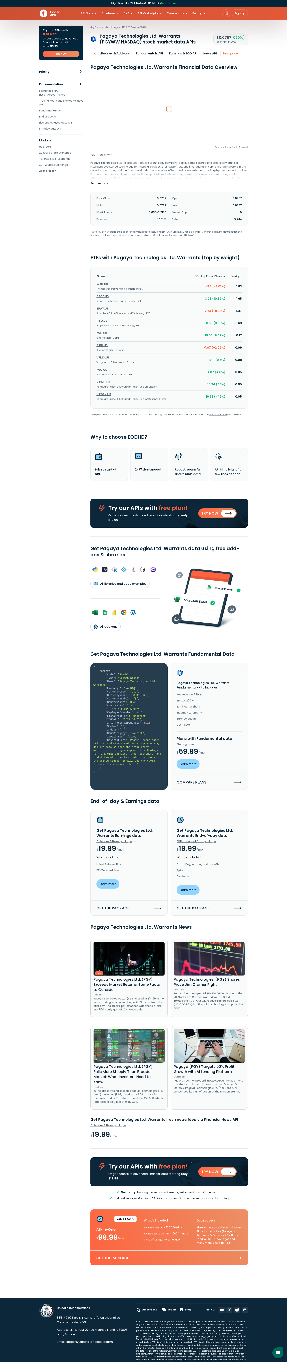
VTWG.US (103, 382)
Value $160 (125, 1220)
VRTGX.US (103, 394)
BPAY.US (102, 308)
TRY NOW (61, 53)
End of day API (48, 116)
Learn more (168, 3)
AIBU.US (102, 345)
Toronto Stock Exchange (54, 159)
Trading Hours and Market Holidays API (61, 102)
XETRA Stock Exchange (53, 165)
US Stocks (45, 147)
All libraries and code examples (120, 584)
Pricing (44, 72)
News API (208, 53)
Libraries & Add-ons (113, 53)
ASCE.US (102, 296)
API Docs (87, 13)
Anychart (243, 147)
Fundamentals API (50, 110)
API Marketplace (149, 13)
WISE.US (102, 284)
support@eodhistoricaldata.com (89, 1342)
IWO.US (101, 370)
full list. (226, 1244)
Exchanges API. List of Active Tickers (52, 92)
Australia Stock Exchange (55, 153)
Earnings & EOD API (182, 53)
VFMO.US (103, 357)
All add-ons (106, 627)
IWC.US (101, 333)
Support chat (147, 1310)
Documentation (51, 84)
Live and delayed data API (55, 122)
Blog (185, 1310)
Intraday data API (50, 128)
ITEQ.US (101, 321)
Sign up (239, 13)
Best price (229, 53)
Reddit (169, 1310)
